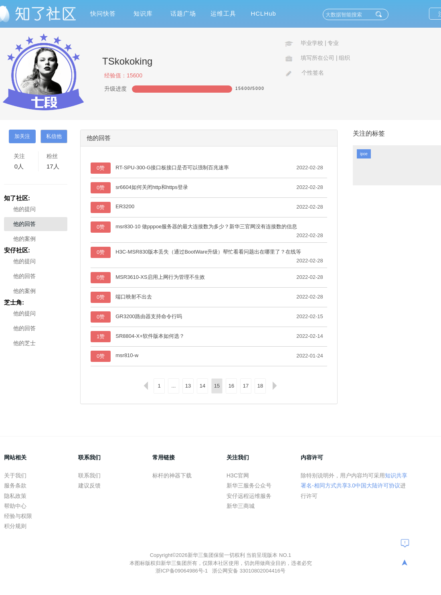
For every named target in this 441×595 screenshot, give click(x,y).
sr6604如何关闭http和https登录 (151, 187)
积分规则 (15, 526)
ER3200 (124, 206)
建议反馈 (89, 485)
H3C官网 (238, 475)
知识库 (143, 13)
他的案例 (24, 239)
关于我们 (15, 475)
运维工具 (223, 13)
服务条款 (15, 485)
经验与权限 (18, 516)
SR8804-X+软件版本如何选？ (149, 336)
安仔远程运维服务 (249, 496)
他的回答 (24, 224)
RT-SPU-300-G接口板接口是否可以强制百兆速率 (172, 167)
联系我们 (89, 475)
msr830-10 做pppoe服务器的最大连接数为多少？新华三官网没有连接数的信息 (206, 226)
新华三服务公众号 (249, 485)
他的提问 (24, 209)
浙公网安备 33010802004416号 (248, 571)
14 (202, 386)
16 (231, 386)
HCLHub (263, 13)
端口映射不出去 (133, 297)
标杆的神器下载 (172, 475)
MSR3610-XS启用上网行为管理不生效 (159, 277)
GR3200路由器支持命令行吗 (148, 316)
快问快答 (103, 13)
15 (217, 386)
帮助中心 (15, 506)
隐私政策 (15, 496)
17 (246, 386)
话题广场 (183, 13)
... (174, 386)
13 (188, 386)
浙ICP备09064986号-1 (182, 571)
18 (260, 386)
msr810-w (126, 355)
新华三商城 (241, 506)
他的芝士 (24, 343)
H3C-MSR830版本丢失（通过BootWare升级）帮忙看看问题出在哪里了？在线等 (208, 252)
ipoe (364, 154)
